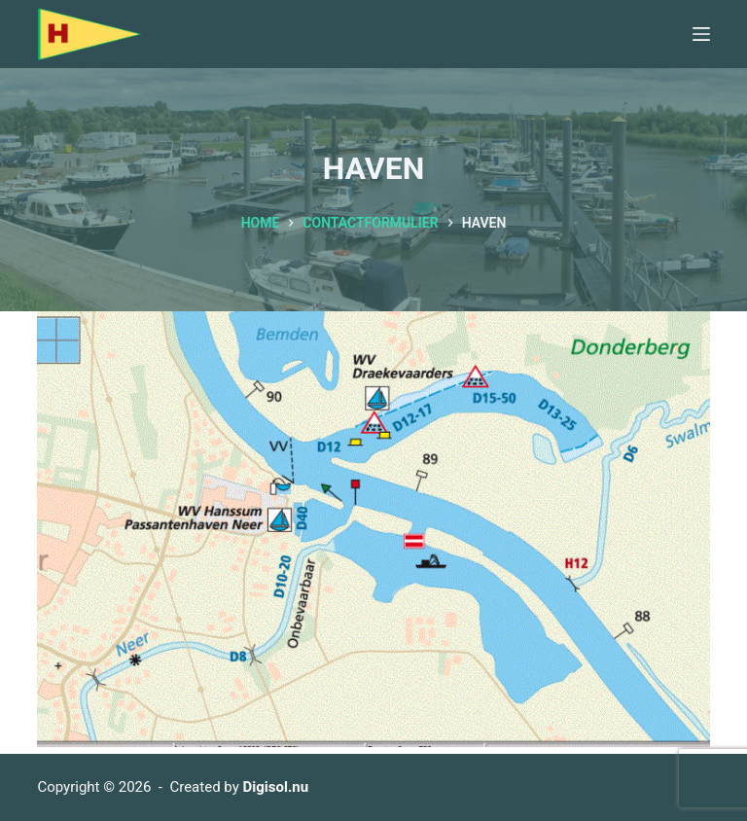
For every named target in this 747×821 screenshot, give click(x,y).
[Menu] (701, 34)
